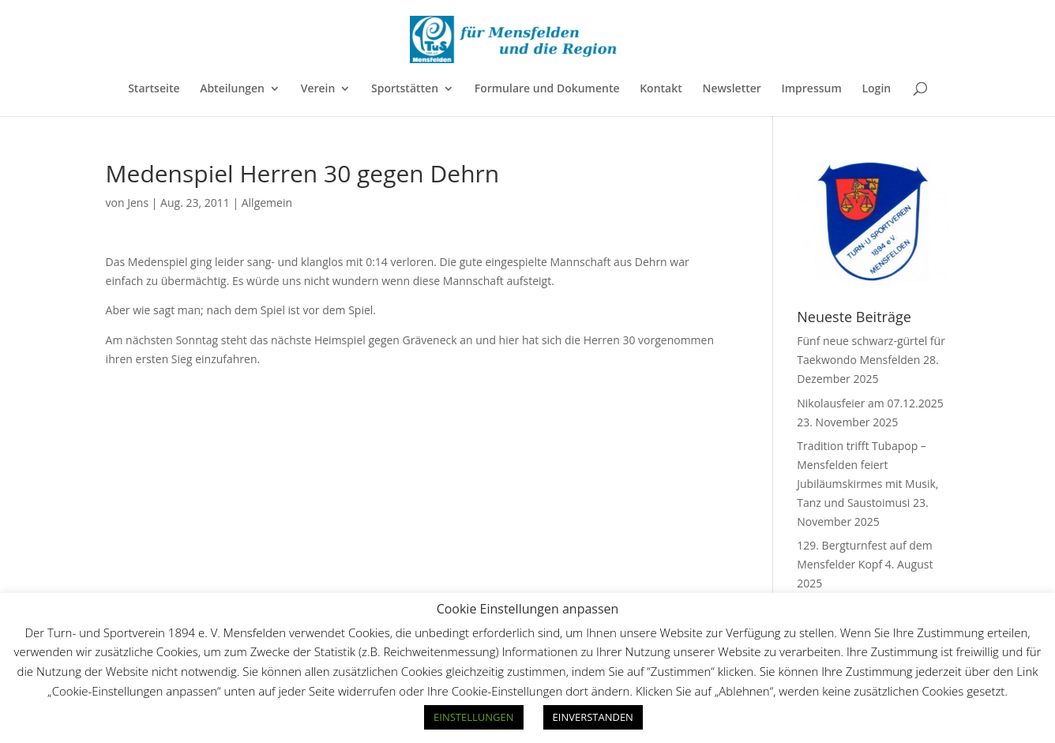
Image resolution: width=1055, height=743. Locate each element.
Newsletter (731, 89)
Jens (137, 202)
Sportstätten (404, 89)
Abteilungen (232, 89)
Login (876, 89)
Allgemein (267, 202)
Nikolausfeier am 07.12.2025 (870, 403)
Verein (318, 89)
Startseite (153, 89)
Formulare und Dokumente (547, 89)
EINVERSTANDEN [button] (593, 717)
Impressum (811, 89)
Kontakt (661, 89)
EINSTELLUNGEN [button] (473, 717)
